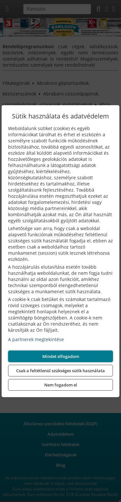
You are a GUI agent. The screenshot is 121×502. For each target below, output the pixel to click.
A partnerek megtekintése (36, 339)
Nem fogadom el (60, 385)
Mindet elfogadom (60, 356)
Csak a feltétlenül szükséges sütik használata (60, 371)
